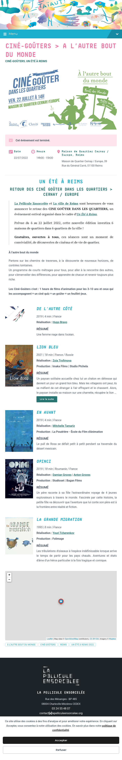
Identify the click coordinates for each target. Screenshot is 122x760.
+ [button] (9, 580)
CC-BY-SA (94, 644)
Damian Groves (62, 480)
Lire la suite (47, 404)
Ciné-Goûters (15, 61)
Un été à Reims (36, 61)
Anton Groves (82, 480)
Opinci (43, 467)
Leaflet (50, 644)
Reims (63, 650)
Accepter (61, 740)
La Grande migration (59, 525)
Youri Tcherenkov (63, 538)
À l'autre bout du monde (21, 650)
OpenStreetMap (71, 644)
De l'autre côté (54, 314)
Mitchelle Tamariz (64, 431)
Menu (61, 34)
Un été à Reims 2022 (82, 650)
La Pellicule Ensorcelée (32, 203)
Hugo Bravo (60, 327)
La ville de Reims (71, 203)
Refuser (61, 749)
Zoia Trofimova (62, 366)
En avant (46, 418)
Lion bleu (47, 353)
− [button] (9, 585)
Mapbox (112, 644)
